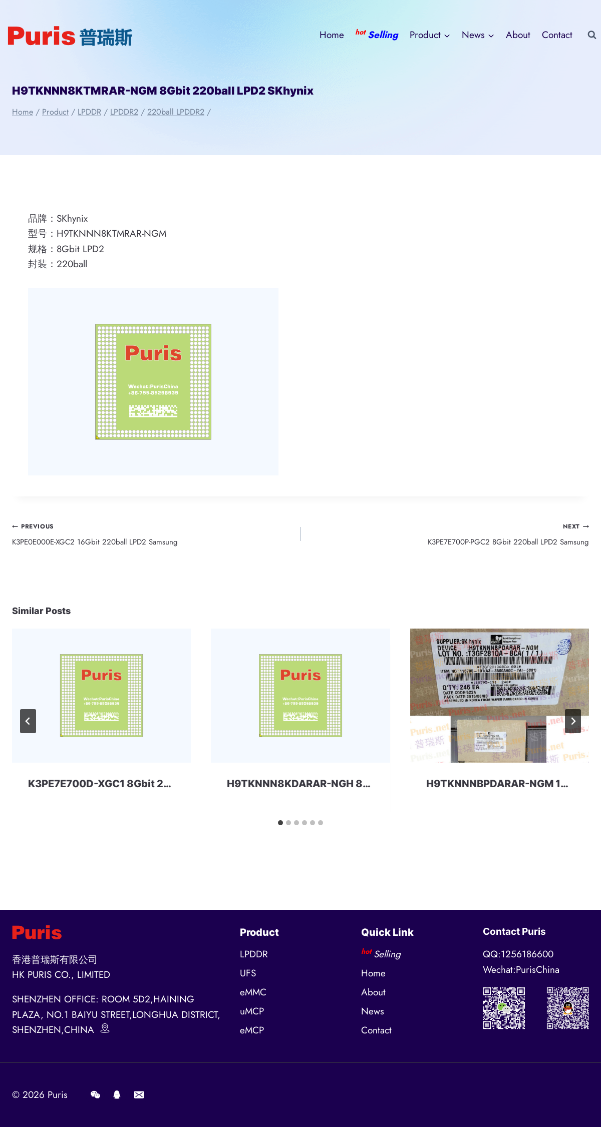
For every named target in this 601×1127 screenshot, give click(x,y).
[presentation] (101, 703)
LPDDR (254, 954)
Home (332, 35)
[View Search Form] (592, 35)
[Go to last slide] (28, 729)
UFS (248, 973)
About (518, 35)
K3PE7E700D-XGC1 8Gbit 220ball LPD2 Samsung (150, 791)
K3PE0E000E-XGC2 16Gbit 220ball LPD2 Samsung (151, 537)
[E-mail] (138, 1094)
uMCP (252, 1011)
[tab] (280, 830)
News (372, 1011)
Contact (557, 35)
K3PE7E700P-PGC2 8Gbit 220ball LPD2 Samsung (449, 537)
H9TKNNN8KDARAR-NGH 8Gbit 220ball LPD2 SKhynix (361, 791)
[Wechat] (95, 1094)
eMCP (252, 1030)
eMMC (253, 992)
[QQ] (117, 1094)
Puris (58, 1094)
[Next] (573, 729)
